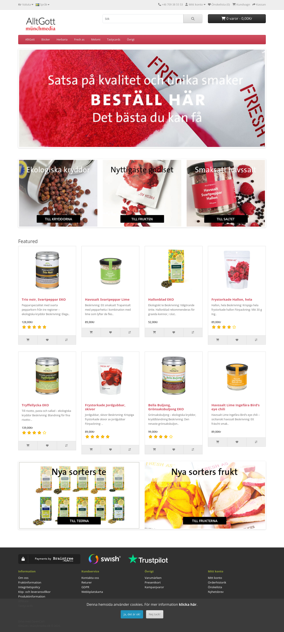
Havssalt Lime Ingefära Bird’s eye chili (235, 407)
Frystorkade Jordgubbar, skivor (105, 407)
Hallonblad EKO (161, 299)
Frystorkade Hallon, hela (231, 299)
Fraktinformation (29, 582)
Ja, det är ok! (132, 614)
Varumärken (153, 578)
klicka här (187, 604)
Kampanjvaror (154, 587)
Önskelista (215, 587)
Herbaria (62, 39)
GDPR (85, 587)
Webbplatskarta (92, 592)
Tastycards (113, 39)
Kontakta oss (90, 578)
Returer (86, 582)
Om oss (23, 578)
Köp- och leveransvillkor (34, 592)
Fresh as (79, 39)
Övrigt (130, 39)
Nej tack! (154, 614)
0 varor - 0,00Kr (236, 18)
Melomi (96, 39)
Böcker (45, 39)
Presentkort (153, 582)
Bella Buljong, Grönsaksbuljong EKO (166, 407)
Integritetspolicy (29, 587)
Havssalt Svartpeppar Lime (107, 299)
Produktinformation (31, 596)
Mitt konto (215, 578)
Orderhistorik (217, 582)
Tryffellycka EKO (35, 405)
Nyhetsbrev (215, 592)
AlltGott (30, 39)
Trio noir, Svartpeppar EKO (44, 299)
